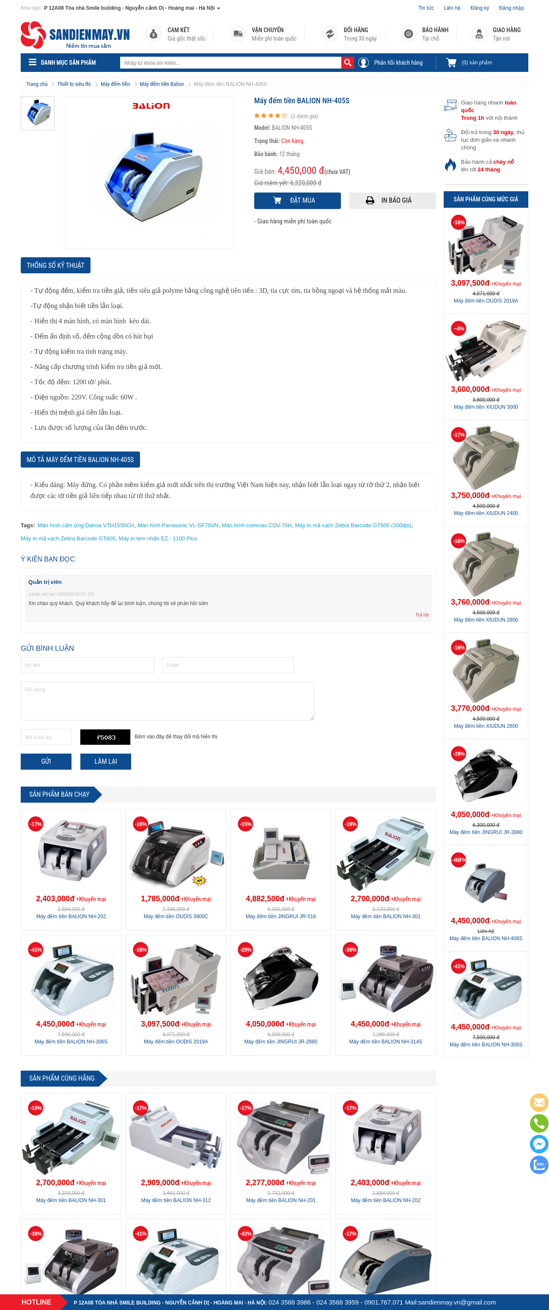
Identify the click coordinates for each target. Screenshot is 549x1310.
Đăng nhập (511, 8)
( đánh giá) (304, 116)
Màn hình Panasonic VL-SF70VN (178, 525)
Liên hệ (452, 8)
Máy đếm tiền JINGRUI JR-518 (281, 916)
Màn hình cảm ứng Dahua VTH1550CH (86, 525)
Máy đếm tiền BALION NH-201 (281, 1200)
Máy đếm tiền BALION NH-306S (71, 1042)
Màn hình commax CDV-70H (256, 525)
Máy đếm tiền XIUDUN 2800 (486, 620)
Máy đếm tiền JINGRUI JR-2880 (281, 1042)
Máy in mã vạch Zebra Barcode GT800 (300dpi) (353, 525)
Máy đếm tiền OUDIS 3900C (176, 916)
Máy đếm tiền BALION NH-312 (176, 1200)
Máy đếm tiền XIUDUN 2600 (486, 726)
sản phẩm (477, 63)
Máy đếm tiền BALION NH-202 (71, 916)
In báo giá (397, 200)
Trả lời (421, 614)
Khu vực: (32, 8)
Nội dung (167, 701)
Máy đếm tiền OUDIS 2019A (176, 1042)
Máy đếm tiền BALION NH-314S (386, 1042)
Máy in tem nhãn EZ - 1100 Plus (158, 538)
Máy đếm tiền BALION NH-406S (486, 938)
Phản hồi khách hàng (398, 62)
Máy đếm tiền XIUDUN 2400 (486, 513)
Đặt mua (302, 200)
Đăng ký (480, 8)
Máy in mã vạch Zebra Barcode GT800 (68, 538)
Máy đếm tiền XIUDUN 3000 (486, 407)
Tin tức (426, 8)
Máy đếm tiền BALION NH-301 (386, 916)
